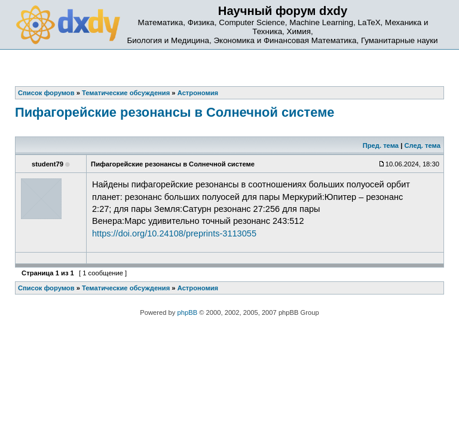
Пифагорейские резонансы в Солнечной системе (174, 112)
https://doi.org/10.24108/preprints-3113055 (174, 233)
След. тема (422, 145)
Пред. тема (381, 145)
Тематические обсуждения (126, 288)
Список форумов (46, 288)
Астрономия (198, 288)
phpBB (188, 312)
